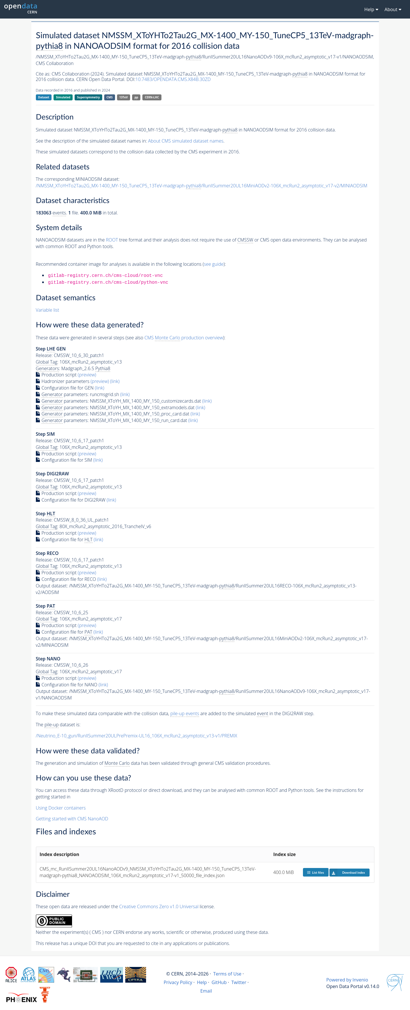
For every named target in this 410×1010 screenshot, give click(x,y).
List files (315, 872)
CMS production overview (183, 337)
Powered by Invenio (347, 980)
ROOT (112, 240)
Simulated (63, 97)
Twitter (238, 982)
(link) (115, 381)
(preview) (87, 375)
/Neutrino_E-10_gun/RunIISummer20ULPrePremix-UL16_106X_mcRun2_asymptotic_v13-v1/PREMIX (136, 736)
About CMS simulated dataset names (186, 141)
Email (206, 991)
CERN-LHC (152, 97)
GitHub (219, 982)
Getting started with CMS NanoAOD (72, 819)
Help (202, 982)
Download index (347, 873)
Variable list (47, 310)
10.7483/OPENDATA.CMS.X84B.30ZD (173, 79)
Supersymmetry (88, 97)
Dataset (43, 97)
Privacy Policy (178, 982)
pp (136, 97)
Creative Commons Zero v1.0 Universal (159, 906)
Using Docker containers (61, 808)
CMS (109, 97)
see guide (214, 264)
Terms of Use (227, 974)
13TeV (123, 97)
